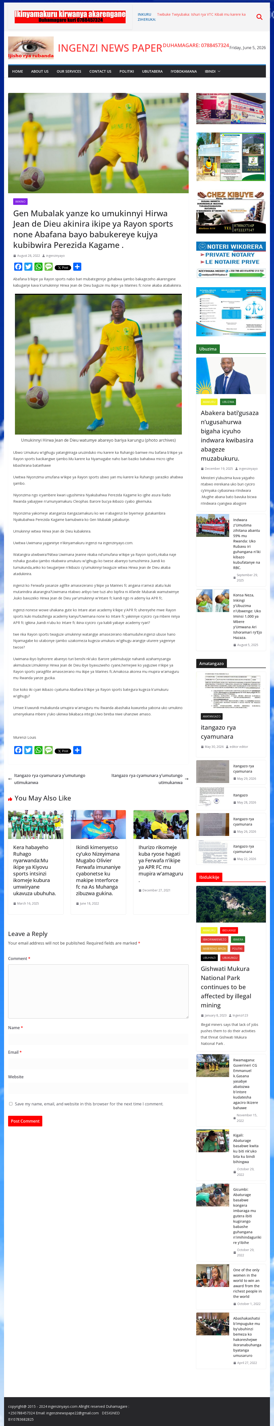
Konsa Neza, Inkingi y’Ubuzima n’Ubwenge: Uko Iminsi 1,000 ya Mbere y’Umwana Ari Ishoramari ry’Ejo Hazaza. (247, 616)
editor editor (239, 747)
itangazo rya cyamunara (218, 731)
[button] (218, 71)
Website (16, 1077)
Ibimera (238, 939)
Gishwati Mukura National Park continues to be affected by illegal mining (226, 986)
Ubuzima (228, 402)
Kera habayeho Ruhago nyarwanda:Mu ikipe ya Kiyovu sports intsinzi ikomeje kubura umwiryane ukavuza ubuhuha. (34, 870)
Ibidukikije (229, 930)
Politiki (127, 71)
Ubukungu (230, 958)
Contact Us (100, 71)
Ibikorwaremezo (214, 939)
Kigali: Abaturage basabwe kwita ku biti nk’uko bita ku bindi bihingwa (246, 1148)
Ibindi (210, 71)
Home (17, 71)
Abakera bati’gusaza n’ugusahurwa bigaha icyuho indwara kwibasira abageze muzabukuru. (230, 435)
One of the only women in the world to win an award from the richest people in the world (247, 1283)
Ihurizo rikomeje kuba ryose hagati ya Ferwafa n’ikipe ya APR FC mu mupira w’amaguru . (161, 864)
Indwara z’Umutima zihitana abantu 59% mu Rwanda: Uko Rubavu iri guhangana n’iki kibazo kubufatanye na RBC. (247, 543)
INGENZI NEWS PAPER (110, 48)
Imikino (20, 201)
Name (15, 1027)
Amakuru (209, 402)
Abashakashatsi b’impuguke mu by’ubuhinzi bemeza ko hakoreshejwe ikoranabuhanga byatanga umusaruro (247, 1337)
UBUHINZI (209, 958)
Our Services (69, 71)
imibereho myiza (214, 948)
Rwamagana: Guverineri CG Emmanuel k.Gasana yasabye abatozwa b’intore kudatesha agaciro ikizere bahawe (245, 1084)
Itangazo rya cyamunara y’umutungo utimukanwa (46, 779)
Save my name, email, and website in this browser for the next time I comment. (89, 1104)
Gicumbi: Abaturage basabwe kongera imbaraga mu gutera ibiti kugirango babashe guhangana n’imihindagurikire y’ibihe (247, 1216)
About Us (40, 71)
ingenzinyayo (55, 255)
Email (15, 1052)
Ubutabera (152, 71)
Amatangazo (212, 716)
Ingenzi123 (240, 1015)
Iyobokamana (184, 71)
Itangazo (240, 795)
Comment (19, 958)
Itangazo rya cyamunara (243, 821)
